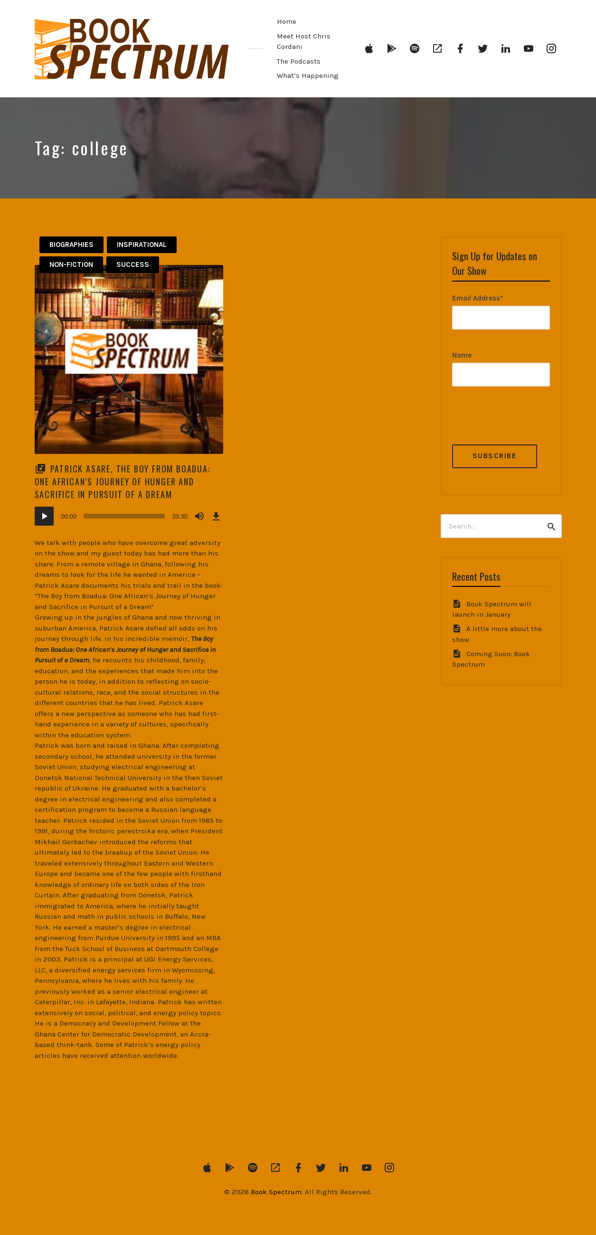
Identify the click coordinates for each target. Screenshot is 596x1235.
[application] (129, 516)
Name (462, 355)
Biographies (71, 244)
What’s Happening (308, 75)
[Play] (44, 516)
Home (286, 21)
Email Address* (477, 298)
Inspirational (142, 244)
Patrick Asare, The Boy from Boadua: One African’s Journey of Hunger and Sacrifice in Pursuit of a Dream (122, 481)
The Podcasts (299, 61)
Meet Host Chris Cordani (304, 41)
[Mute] (199, 516)
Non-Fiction (71, 264)
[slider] (124, 516)
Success (132, 264)
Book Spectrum (276, 1192)
